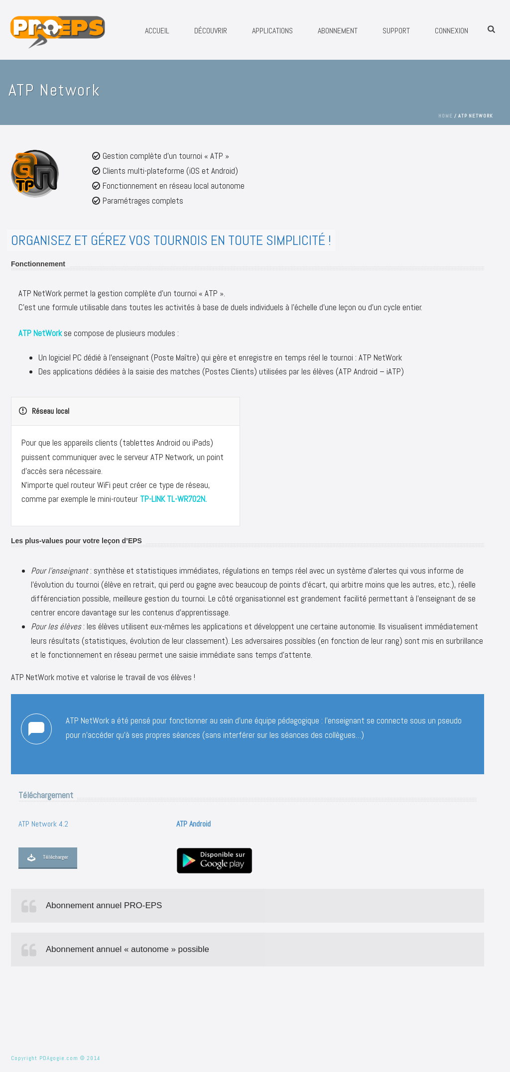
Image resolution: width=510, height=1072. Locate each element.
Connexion (451, 30)
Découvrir (210, 30)
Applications (272, 30)
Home (445, 116)
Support (396, 30)
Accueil (157, 30)
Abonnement (338, 30)
